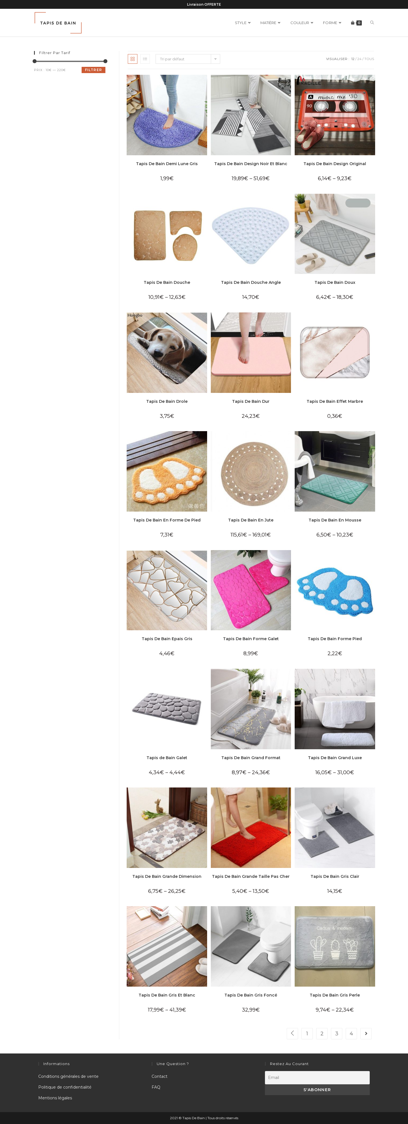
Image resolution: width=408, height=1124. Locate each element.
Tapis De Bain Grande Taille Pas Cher (251, 876)
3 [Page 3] (336, 1034)
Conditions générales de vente (68, 1076)
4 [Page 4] (351, 1034)
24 (359, 59)
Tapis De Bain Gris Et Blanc (167, 995)
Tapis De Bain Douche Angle (251, 282)
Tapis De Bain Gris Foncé (250, 995)
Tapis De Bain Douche (167, 282)
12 (352, 59)
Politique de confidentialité (65, 1087)
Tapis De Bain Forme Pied (335, 638)
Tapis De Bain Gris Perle (335, 995)
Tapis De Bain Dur (250, 401)
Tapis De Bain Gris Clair (335, 876)
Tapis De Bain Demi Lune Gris (167, 163)
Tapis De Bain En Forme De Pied (167, 520)
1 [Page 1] (307, 1034)
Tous (369, 59)
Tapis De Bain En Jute (250, 520)
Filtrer (93, 70)
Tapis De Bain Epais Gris (167, 638)
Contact (159, 1076)
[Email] (317, 1077)
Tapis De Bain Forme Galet (251, 638)
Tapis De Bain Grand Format (250, 757)
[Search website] (372, 23)
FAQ (156, 1087)
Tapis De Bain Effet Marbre (335, 401)
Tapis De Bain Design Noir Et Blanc (250, 163)
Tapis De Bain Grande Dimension (166, 876)
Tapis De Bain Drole (167, 401)
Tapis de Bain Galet (166, 757)
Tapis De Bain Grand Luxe (335, 757)
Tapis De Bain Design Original (334, 163)
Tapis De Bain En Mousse (335, 520)
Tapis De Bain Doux (334, 282)
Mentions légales (55, 1097)
